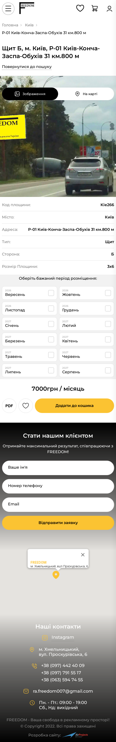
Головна (10, 25)
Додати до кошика (74, 405)
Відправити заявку (58, 522)
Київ (29, 25)
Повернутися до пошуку (27, 66)
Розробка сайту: (58, 735)
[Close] (83, 555)
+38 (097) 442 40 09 (63, 665)
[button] (58, 576)
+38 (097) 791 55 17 (61, 672)
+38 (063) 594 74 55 (62, 679)
